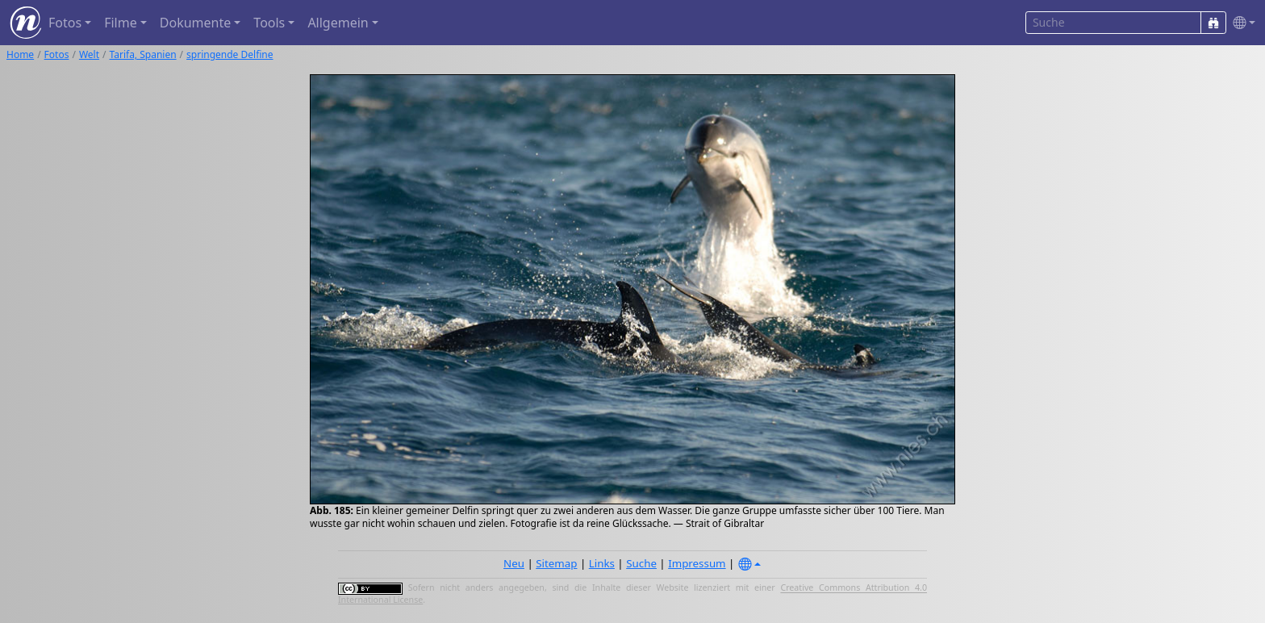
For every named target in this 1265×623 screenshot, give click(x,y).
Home (20, 54)
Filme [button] (120, 22)
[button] (1240, 23)
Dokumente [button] (195, 22)
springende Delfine (229, 54)
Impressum (696, 563)
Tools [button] (269, 22)
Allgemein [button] (337, 22)
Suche (641, 563)
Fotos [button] (64, 22)
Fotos (56, 54)
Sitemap (556, 563)
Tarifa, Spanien (143, 54)
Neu (513, 563)
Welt (89, 54)
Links (602, 563)
